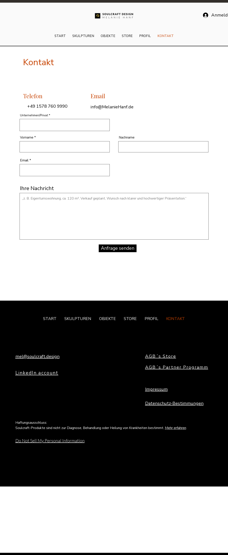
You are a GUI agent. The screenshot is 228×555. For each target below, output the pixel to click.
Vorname (26, 137)
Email (24, 160)
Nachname (127, 137)
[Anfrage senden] (118, 248)
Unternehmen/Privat (34, 115)
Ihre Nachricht (37, 188)
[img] (114, 19)
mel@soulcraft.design (37, 356)
